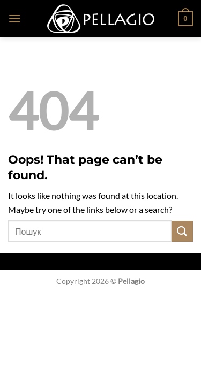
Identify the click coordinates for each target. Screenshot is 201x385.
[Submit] (182, 231)
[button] (14, 18)
